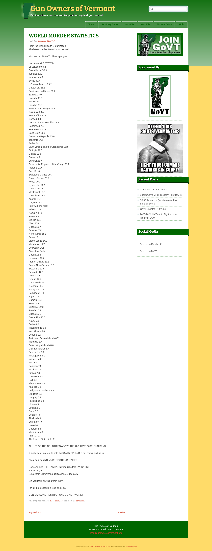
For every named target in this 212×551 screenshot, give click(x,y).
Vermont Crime (164, 24)
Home (91, 24)
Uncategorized (56, 501)
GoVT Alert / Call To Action (153, 189)
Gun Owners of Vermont (72, 8)
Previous (35, 512)
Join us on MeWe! (149, 251)
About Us (129, 24)
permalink (80, 501)
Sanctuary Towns (110, 24)
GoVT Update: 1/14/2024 (153, 209)
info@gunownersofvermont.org (106, 533)
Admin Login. (131, 546)
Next (121, 512)
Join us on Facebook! (151, 244)
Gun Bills (145, 24)
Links (181, 24)
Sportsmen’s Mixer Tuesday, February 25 (161, 195)
